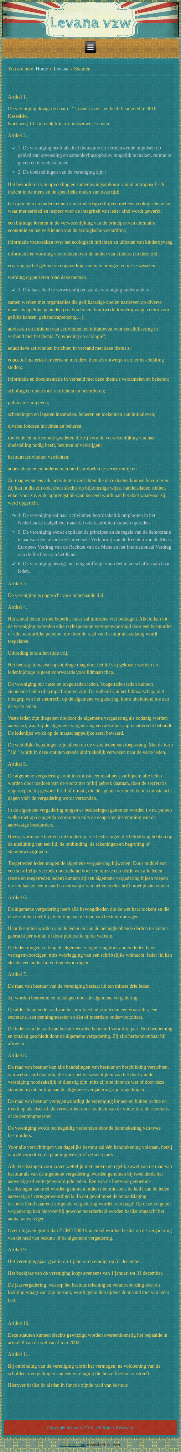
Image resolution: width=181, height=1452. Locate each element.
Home (42, 69)
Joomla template (73, 1445)
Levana (61, 69)
